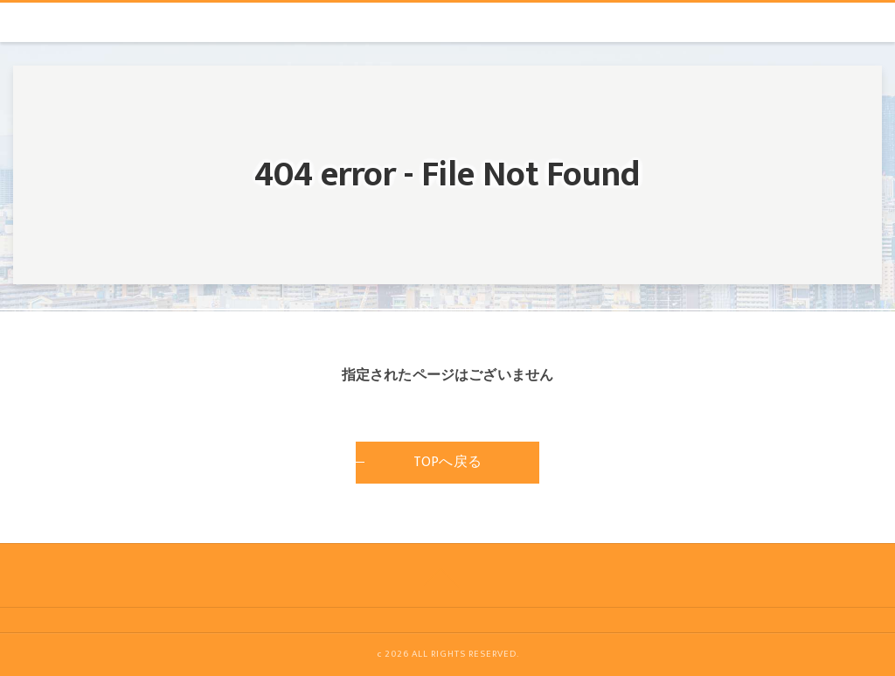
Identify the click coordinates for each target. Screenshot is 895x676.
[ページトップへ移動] (441, 575)
